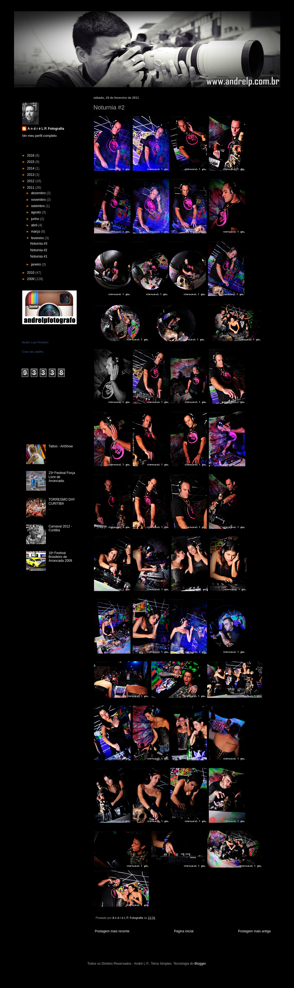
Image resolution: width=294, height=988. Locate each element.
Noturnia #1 (38, 256)
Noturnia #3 (38, 243)
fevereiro (38, 238)
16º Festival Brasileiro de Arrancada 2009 (60, 557)
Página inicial (183, 931)
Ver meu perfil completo (39, 136)
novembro (39, 200)
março (36, 231)
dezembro (39, 193)
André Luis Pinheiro (35, 342)
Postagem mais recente (112, 931)
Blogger (200, 964)
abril (34, 225)
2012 (31, 181)
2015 (31, 162)
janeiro (36, 264)
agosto (36, 212)
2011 (31, 188)
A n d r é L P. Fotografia (45, 129)
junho (35, 219)
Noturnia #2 (38, 250)
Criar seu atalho (32, 351)
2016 (31, 155)
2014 (31, 168)
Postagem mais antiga (254, 931)
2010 (31, 273)
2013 (31, 175)
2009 (31, 279)
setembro (38, 206)
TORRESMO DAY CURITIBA (62, 501)
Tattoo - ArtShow (61, 446)
